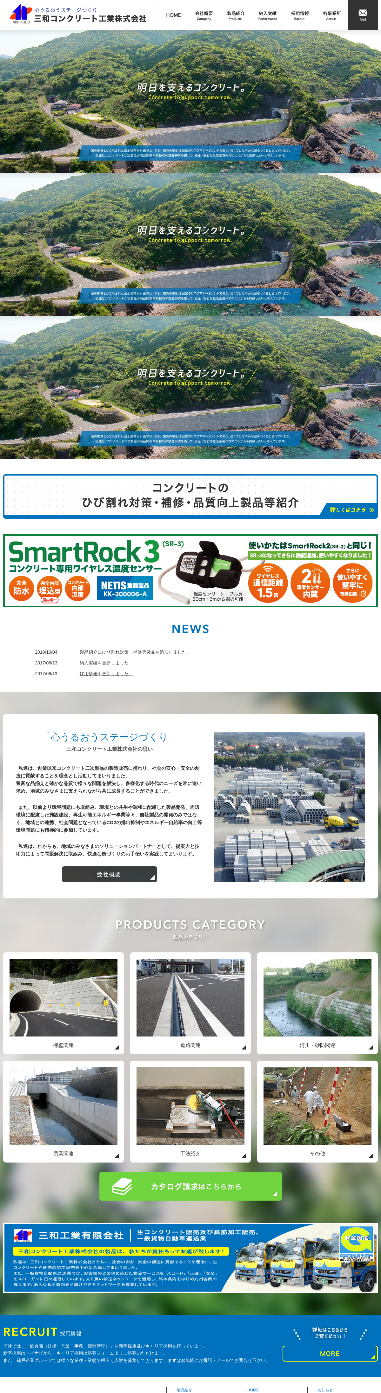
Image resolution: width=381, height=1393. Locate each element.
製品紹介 (184, 1390)
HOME (253, 1390)
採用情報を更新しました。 (106, 673)
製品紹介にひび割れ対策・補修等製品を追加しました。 (135, 652)
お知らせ (325, 1390)
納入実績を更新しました (104, 662)
